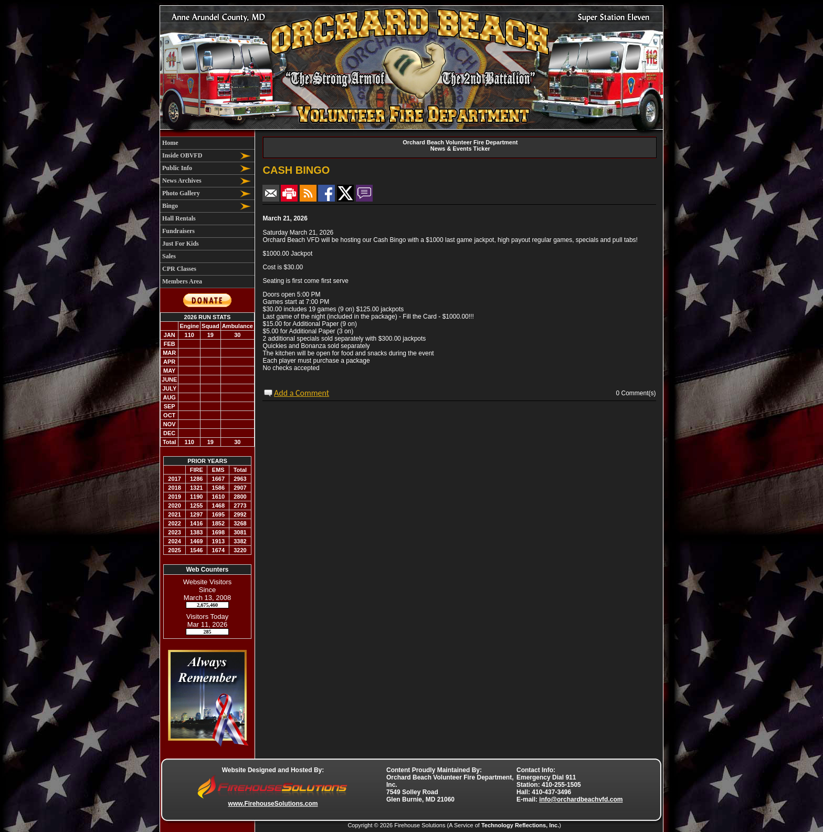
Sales (169, 256)
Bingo (170, 205)
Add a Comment (301, 393)
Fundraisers (178, 231)
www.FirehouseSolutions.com (273, 803)
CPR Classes (179, 268)
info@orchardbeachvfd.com (580, 799)
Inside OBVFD (182, 155)
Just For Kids (180, 243)
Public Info (177, 168)
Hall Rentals (179, 218)
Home (170, 142)
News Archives (182, 180)
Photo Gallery (181, 193)
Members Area (182, 281)
